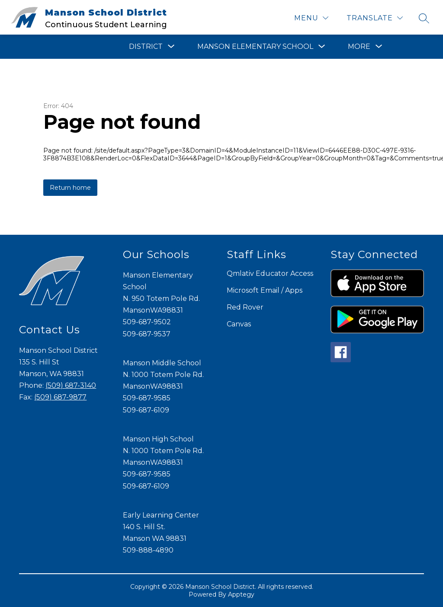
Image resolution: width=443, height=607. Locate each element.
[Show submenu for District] (146, 47)
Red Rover (245, 307)
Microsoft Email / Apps (264, 290)
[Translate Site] (374, 18)
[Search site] (424, 18)
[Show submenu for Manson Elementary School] (255, 47)
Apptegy (241, 594)
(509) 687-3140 (70, 385)
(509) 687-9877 (60, 397)
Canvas (239, 324)
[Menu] (311, 18)
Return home (70, 188)
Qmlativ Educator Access (270, 273)
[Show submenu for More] (359, 47)
